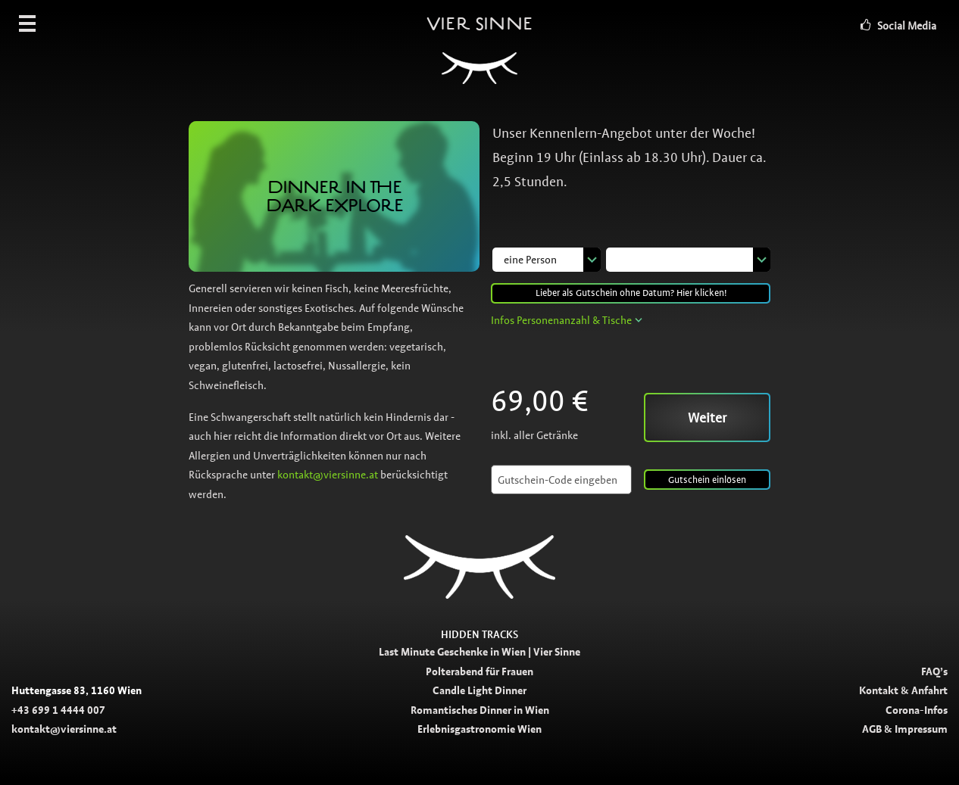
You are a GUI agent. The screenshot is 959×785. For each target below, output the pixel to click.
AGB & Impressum (905, 729)
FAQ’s (934, 671)
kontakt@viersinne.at (327, 475)
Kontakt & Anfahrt (903, 690)
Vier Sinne (479, 56)
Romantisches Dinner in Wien (480, 710)
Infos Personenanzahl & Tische (561, 320)
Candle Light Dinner (479, 690)
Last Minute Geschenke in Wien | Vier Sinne (479, 652)
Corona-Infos (917, 710)
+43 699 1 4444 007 (58, 710)
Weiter (707, 417)
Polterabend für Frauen (479, 671)
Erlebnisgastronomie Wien (479, 729)
